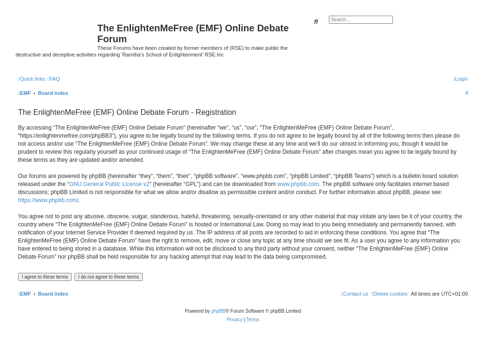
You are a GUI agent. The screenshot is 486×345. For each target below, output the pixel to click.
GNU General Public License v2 (109, 184)
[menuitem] (53, 78)
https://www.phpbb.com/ (48, 200)
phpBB (218, 311)
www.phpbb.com (298, 184)
